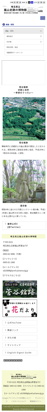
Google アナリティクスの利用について (16, 398)
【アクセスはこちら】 (11, 275)
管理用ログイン (35, 401)
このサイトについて (18, 401)
